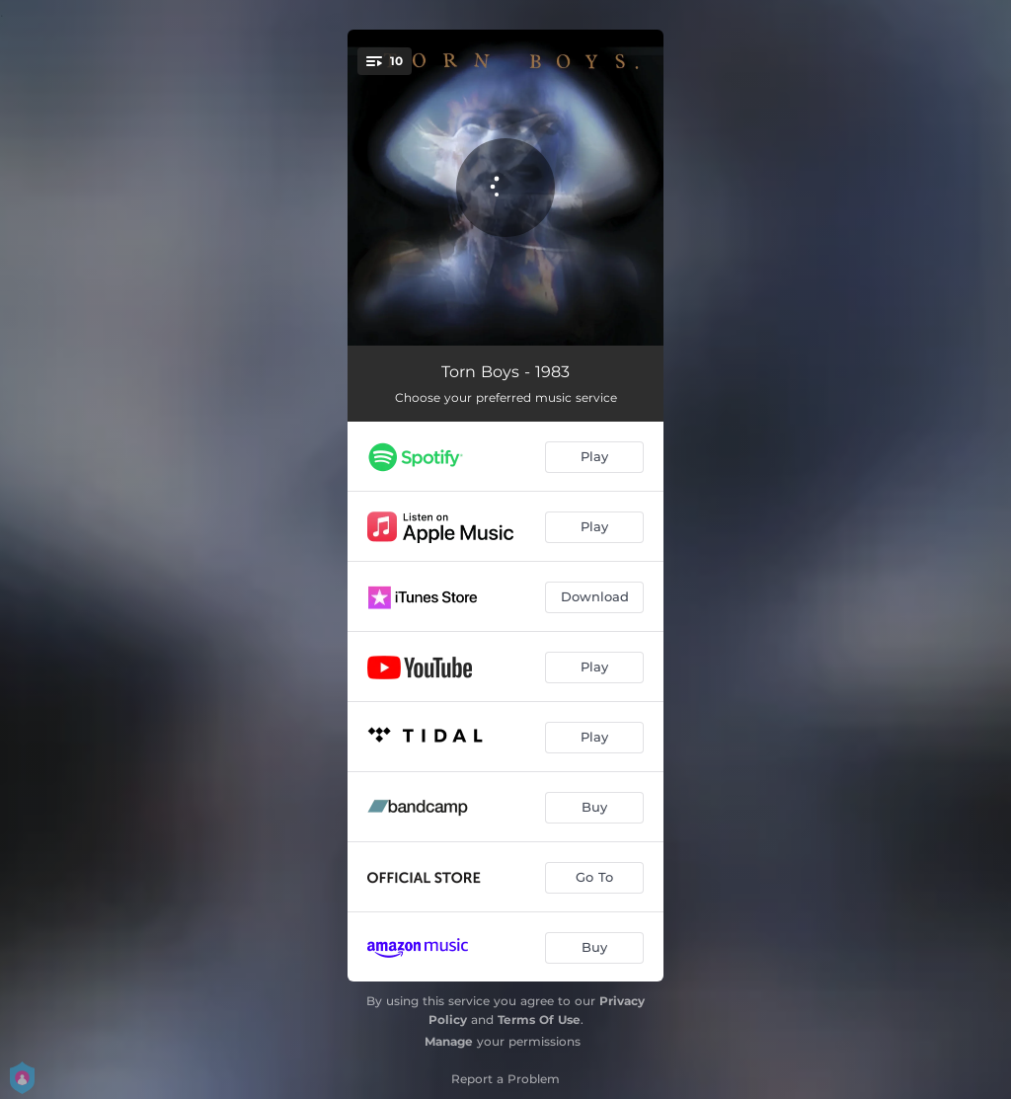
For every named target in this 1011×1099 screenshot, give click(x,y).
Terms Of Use (539, 1019)
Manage (449, 1041)
